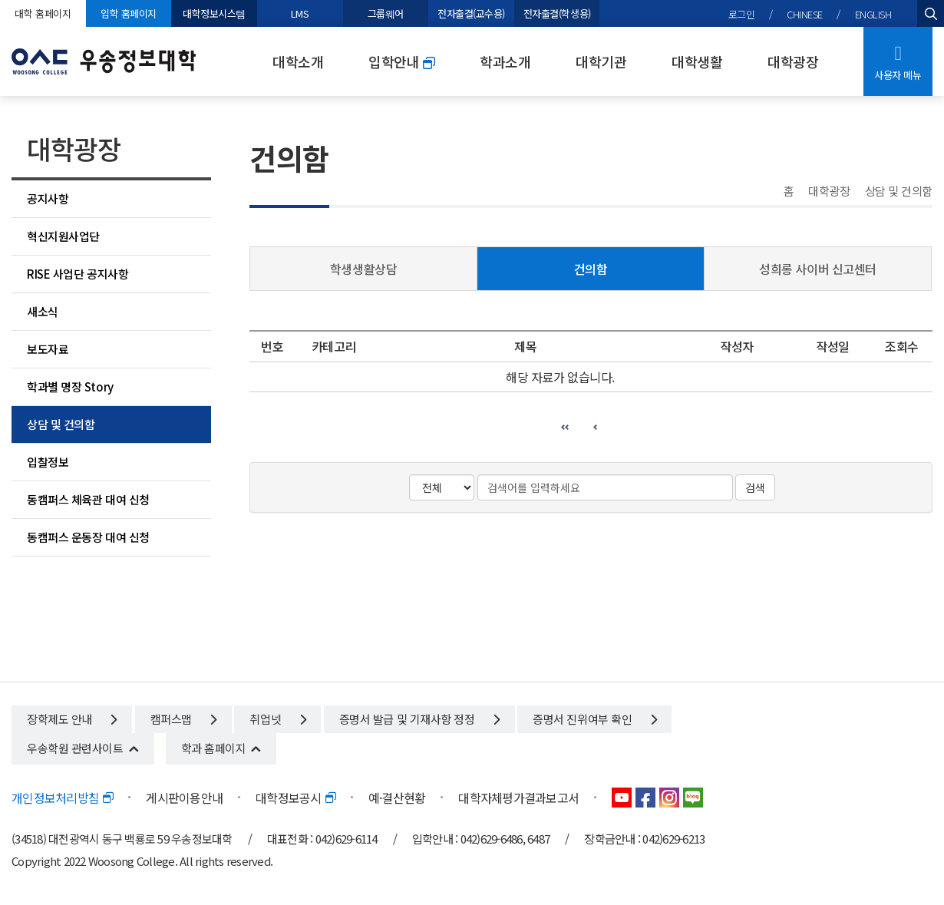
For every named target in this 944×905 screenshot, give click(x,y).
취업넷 (277, 719)
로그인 (741, 14)
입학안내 (401, 61)
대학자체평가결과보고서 (518, 797)
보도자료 (47, 349)
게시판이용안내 (184, 797)
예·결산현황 (397, 797)
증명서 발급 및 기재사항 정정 (419, 719)
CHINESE (805, 14)
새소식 (42, 311)
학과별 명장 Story (70, 386)
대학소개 (297, 61)
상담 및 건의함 (60, 424)
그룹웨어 (386, 13)
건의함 (591, 268)
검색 (755, 487)
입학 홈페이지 (129, 13)
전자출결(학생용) (557, 13)
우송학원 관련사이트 (75, 748)
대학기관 (601, 61)
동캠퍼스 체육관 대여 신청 (88, 499)
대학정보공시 (295, 797)
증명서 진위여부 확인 (594, 719)
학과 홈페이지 (213, 748)
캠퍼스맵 (183, 719)
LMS (300, 13)
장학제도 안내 (72, 719)
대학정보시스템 (214, 13)
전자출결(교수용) (471, 13)
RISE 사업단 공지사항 (77, 274)
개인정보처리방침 (62, 797)
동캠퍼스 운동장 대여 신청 (88, 537)
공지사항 (47, 198)
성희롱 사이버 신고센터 (817, 268)
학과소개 (505, 61)
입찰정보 (47, 462)
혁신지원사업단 (63, 236)
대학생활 (697, 61)
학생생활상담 (363, 268)
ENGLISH (873, 14)
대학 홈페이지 (43, 13)
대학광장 (792, 61)
